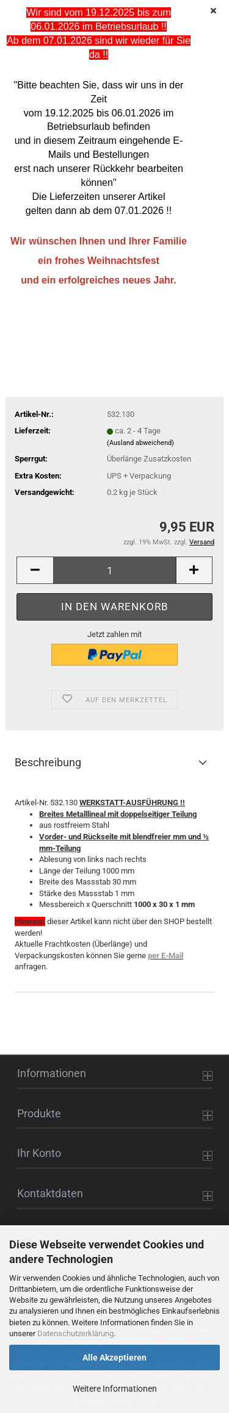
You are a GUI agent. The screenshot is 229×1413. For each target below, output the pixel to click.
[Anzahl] (114, 570)
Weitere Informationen (115, 1388)
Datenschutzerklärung (75, 1333)
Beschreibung (48, 762)
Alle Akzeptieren (114, 1357)
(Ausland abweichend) (140, 443)
